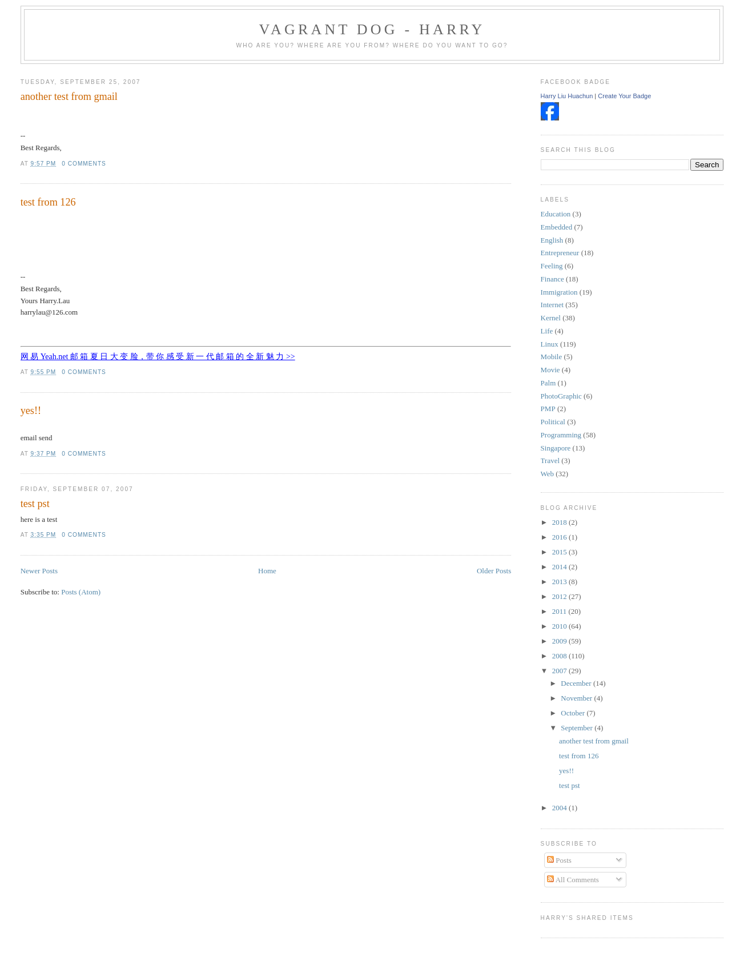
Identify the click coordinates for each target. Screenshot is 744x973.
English (552, 240)
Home (267, 570)
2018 (560, 522)
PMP (548, 408)
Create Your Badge (624, 96)
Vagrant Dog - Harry (372, 29)
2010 (560, 626)
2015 (560, 552)
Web (547, 473)
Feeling (552, 266)
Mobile (551, 356)
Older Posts (494, 570)
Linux (549, 344)
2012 (560, 596)
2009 (560, 641)
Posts (559, 860)
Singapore (556, 448)
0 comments (84, 163)
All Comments (573, 879)
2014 (560, 566)
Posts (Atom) (80, 592)
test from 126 (48, 202)
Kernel (551, 317)
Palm (548, 383)
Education (556, 214)
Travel (550, 460)
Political (553, 421)
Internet (552, 304)
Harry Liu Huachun (567, 96)
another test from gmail (69, 96)
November (577, 698)
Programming (561, 435)
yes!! (31, 410)
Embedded (557, 227)
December (577, 683)
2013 (560, 581)
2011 (560, 611)
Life (547, 331)
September (577, 727)
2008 (560, 656)
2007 (560, 670)
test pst (35, 503)
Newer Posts (39, 570)
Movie (550, 369)
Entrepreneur (560, 252)
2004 (560, 807)
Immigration (559, 292)
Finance (552, 279)
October (573, 713)
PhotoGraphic (561, 396)
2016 (560, 537)
